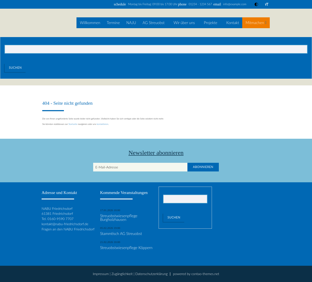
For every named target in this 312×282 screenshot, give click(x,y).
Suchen (15, 67)
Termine (113, 22)
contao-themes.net (205, 274)
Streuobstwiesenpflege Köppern (126, 248)
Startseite (72, 124)
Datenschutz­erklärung (151, 274)
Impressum (101, 274)
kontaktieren (102, 124)
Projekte (210, 22)
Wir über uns (184, 22)
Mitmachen (254, 22)
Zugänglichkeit (122, 274)
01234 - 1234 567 (200, 4)
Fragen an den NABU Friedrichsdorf (68, 229)
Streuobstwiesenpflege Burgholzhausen (118, 218)
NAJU (131, 22)
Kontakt (232, 22)
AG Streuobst (154, 22)
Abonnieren (203, 167)
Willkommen (90, 22)
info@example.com (234, 4)
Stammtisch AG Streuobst (121, 234)
